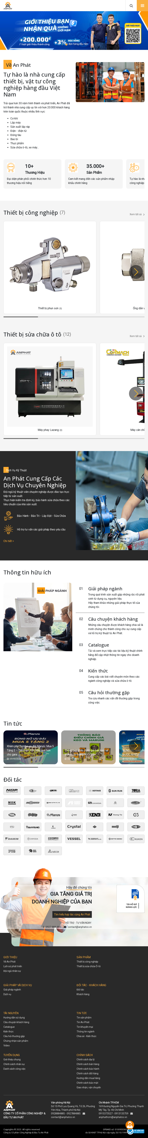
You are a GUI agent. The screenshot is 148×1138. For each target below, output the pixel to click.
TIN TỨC (82, 1013)
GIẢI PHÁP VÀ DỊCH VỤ (17, 985)
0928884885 (58, 1113)
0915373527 (106, 1113)
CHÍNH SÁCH (85, 1055)
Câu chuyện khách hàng (113, 619)
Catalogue (98, 645)
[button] (62, 44)
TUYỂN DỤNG (11, 1055)
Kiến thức (98, 671)
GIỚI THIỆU (10, 957)
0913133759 (121, 1113)
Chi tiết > (8, 541)
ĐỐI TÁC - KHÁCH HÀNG (91, 985)
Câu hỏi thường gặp (109, 692)
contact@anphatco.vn (63, 1117)
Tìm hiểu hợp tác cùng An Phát (72, 914)
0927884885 (74, 1113)
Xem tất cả (137, 214)
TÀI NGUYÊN (10, 1013)
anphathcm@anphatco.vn (113, 1117)
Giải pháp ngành (105, 589)
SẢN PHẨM (84, 957)
